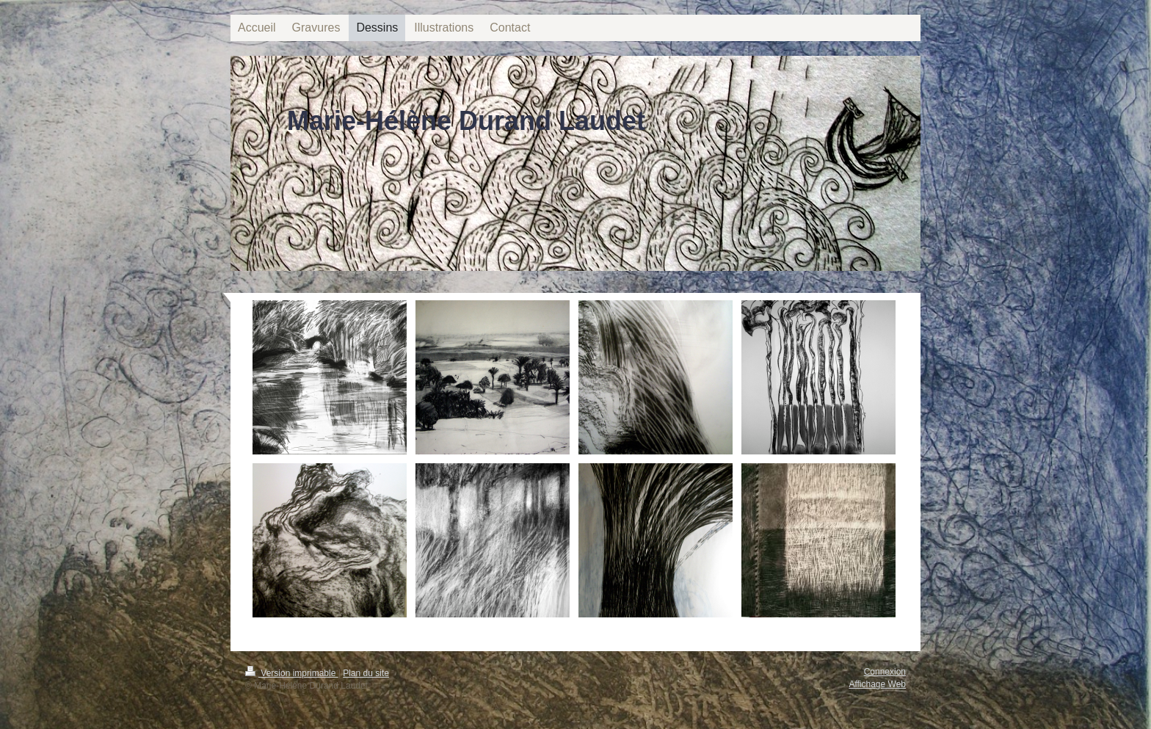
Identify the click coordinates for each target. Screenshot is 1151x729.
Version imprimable (291, 673)
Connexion (885, 672)
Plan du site (366, 673)
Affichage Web (877, 684)
